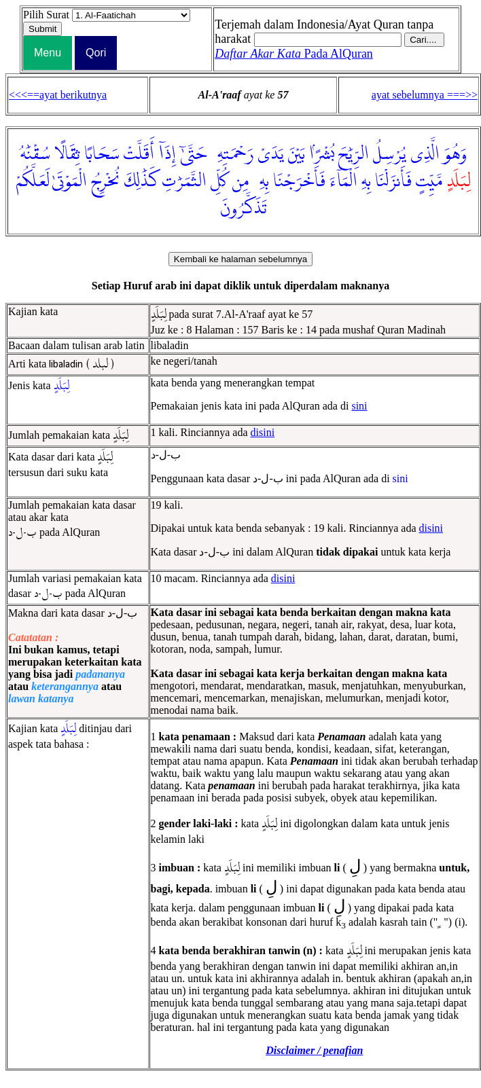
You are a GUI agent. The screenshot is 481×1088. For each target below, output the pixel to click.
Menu (47, 52)
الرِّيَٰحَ (353, 154)
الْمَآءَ (343, 181)
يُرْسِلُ (389, 154)
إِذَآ (167, 154)
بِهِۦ (261, 181)
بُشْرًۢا (321, 154)
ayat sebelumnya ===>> (425, 95)
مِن (240, 181)
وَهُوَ (455, 154)
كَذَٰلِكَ (141, 181)
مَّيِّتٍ (429, 181)
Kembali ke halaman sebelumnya (240, 259)
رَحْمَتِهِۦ (232, 154)
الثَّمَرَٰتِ (184, 181)
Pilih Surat (46, 14)
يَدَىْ (270, 154)
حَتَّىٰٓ (193, 154)
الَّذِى (425, 154)
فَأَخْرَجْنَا (299, 181)
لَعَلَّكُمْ (33, 181)
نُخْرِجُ (105, 181)
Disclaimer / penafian (314, 1050)
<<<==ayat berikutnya (58, 95)
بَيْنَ (296, 154)
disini (263, 432)
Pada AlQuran (294, 53)
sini (359, 406)
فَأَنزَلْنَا (393, 181)
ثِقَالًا (67, 154)
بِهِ (366, 181)
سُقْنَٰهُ (35, 154)
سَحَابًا (102, 154)
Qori (96, 52)
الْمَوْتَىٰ (69, 181)
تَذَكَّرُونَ (243, 208)
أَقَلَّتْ (139, 154)
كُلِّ (219, 181)
